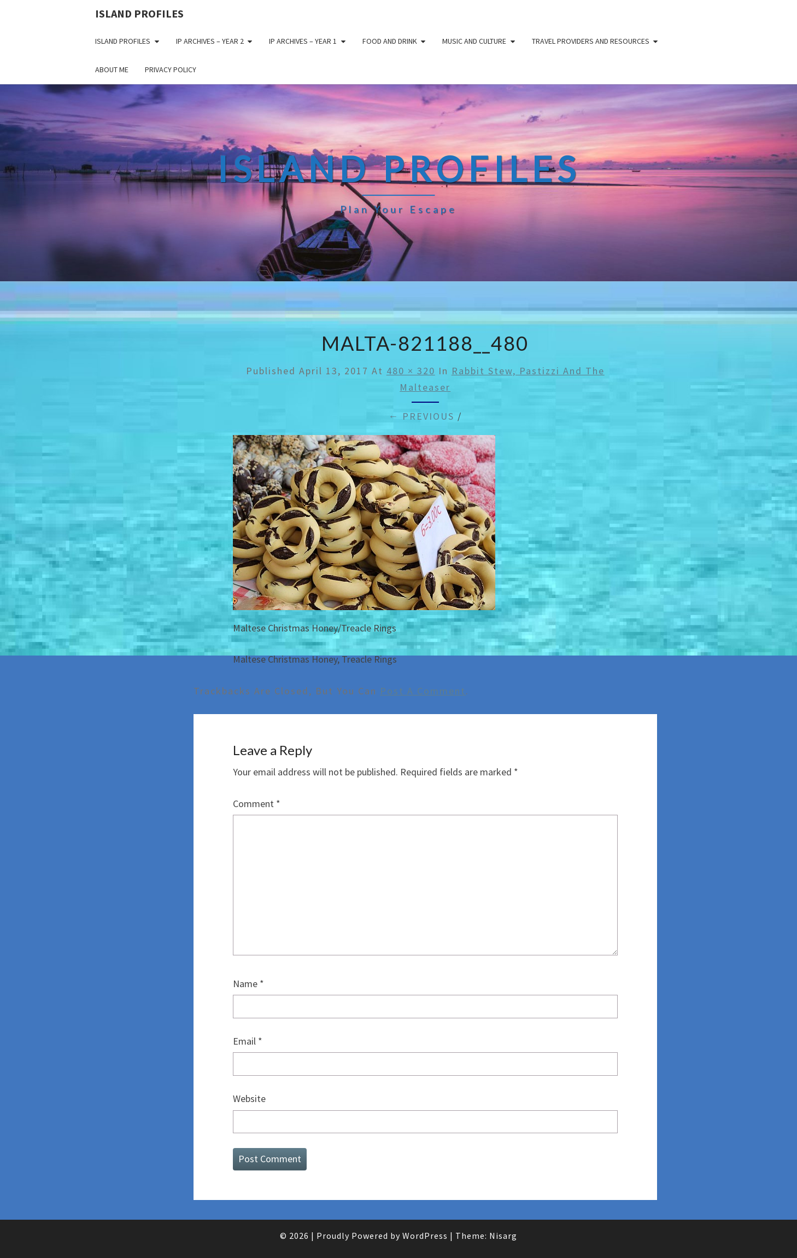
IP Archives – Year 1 (303, 41)
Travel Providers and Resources (590, 41)
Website (249, 1098)
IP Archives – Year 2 (210, 41)
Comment (256, 803)
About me (111, 69)
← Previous (421, 416)
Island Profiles (139, 13)
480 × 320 (410, 370)
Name (248, 983)
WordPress (425, 1235)
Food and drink (389, 41)
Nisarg (503, 1235)
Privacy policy (170, 69)
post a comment (423, 691)
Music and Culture (474, 41)
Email (247, 1041)
